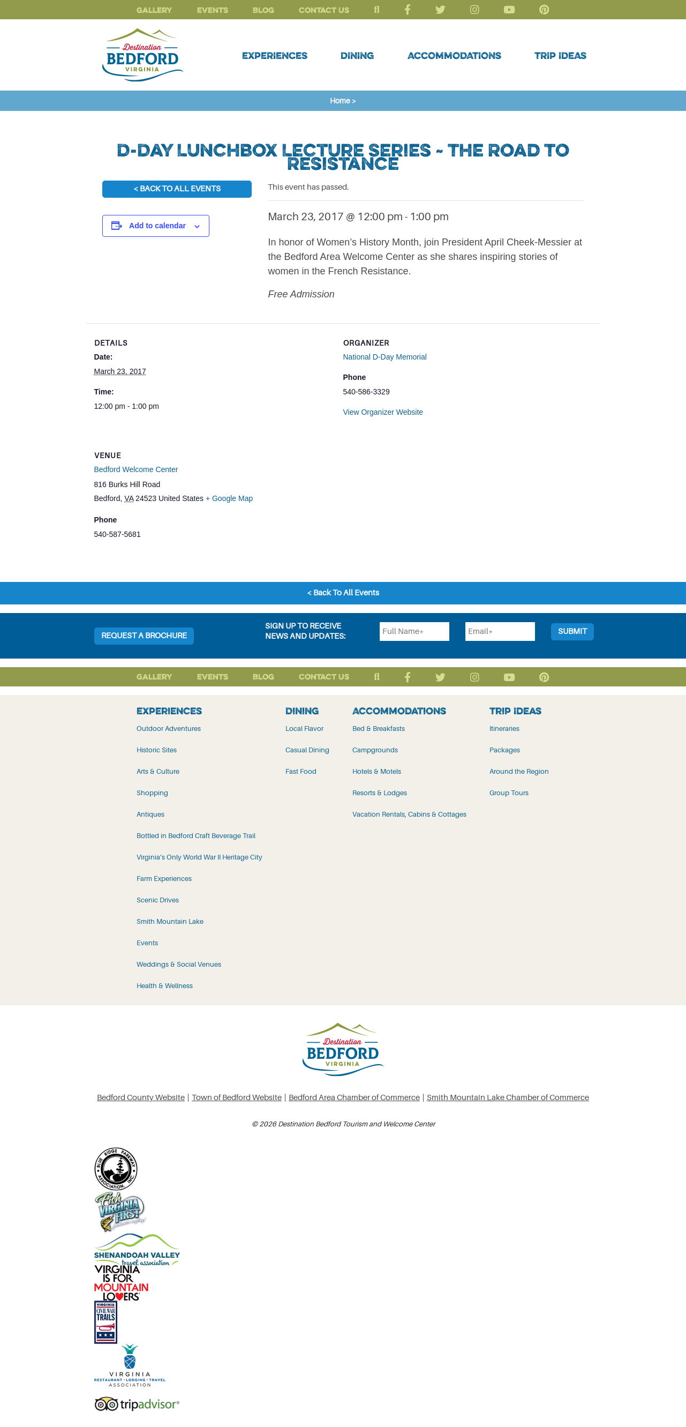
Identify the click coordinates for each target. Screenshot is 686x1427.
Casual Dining (307, 750)
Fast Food (300, 771)
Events (212, 10)
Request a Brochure (144, 635)
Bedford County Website (141, 1097)
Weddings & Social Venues (179, 964)
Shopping (152, 793)
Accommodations (454, 55)
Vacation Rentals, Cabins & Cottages (409, 814)
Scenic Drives (158, 900)
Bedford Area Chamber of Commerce (354, 1097)
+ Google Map (229, 498)
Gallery (154, 10)
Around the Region (519, 771)
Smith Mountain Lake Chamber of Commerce (508, 1097)
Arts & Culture (158, 771)
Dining (357, 55)
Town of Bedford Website (237, 1097)
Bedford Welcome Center (136, 469)
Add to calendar (157, 225)
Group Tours (509, 793)
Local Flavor (304, 728)
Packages (504, 750)
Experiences (274, 55)
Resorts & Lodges (379, 793)
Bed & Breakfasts (378, 728)
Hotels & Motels (376, 771)
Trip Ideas (560, 55)
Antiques (150, 814)
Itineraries (504, 728)
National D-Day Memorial (385, 357)
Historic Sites (157, 750)
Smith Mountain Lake (170, 921)
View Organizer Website (383, 412)
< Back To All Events (177, 188)
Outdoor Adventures (169, 728)
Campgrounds (375, 750)
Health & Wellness (165, 986)
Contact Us (324, 10)
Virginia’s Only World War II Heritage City (199, 857)
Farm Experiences (164, 879)
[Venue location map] (535, 509)
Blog (263, 10)
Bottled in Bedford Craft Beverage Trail (196, 836)
